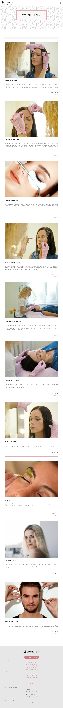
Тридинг (31, 681)
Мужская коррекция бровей (31, 669)
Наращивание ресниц (31, 675)
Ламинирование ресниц (31, 673)
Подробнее (56, 94)
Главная (7, 38)
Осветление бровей (31, 667)
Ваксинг (31, 683)
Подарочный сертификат (31, 685)
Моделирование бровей (31, 664)
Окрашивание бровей (31, 666)
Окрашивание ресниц (31, 677)
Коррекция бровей (31, 662)
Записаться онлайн (31, 657)
